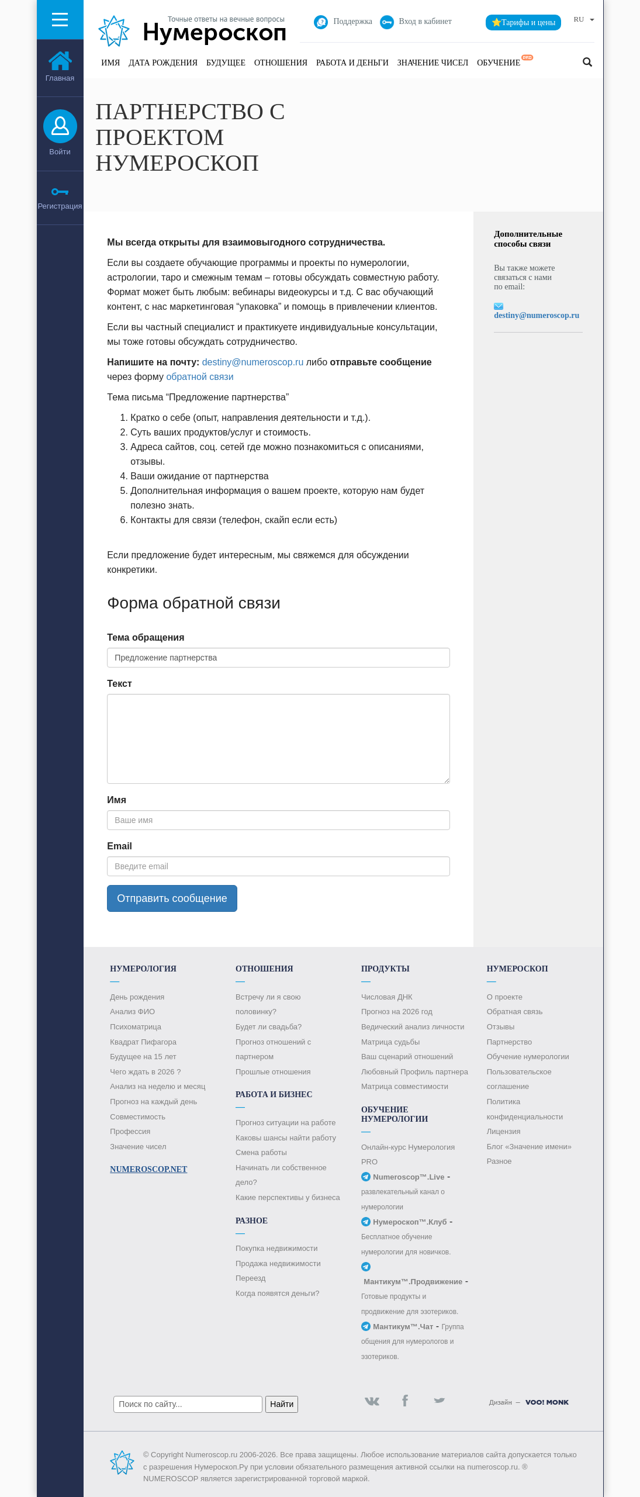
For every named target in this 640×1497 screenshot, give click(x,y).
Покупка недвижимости (276, 1248)
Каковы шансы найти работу (286, 1137)
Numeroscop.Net (148, 1169)
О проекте (505, 997)
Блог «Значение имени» (529, 1146)
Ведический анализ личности (413, 1026)
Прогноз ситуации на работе (285, 1122)
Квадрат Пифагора (143, 1042)
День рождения (137, 997)
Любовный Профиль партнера (414, 1071)
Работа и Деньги (352, 62)
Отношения (280, 62)
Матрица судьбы (390, 1042)
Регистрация (60, 206)
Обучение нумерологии (528, 1056)
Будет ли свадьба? (269, 1026)
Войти (59, 151)
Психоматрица (135, 1026)
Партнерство (509, 1042)
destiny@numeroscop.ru (253, 362)
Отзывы (501, 1026)
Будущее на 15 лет (143, 1056)
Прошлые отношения (273, 1071)
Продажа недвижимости (278, 1263)
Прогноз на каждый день (153, 1101)
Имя (110, 62)
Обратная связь (515, 1011)
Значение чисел (432, 62)
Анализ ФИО (132, 1011)
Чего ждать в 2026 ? (145, 1071)
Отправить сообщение (172, 898)
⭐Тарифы (524, 22)
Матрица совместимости (404, 1086)
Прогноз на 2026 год (397, 1011)
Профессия (130, 1131)
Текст (119, 684)
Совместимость (137, 1116)
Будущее (225, 62)
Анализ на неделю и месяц (157, 1086)
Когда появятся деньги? (277, 1293)
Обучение (505, 60)
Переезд (250, 1278)
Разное (499, 1161)
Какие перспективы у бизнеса (288, 1197)
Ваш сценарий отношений (407, 1056)
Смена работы (261, 1152)
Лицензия (504, 1131)
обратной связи (199, 377)
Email (119, 846)
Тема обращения (145, 637)
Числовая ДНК (387, 997)
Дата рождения (163, 62)
